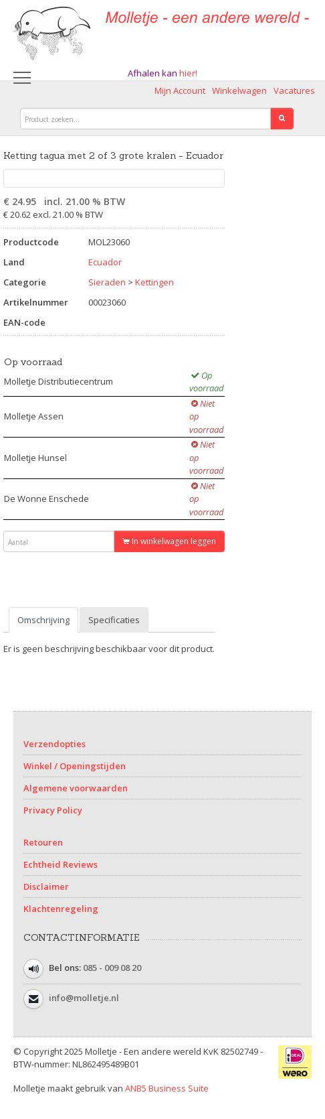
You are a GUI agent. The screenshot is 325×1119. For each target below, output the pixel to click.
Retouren (43, 842)
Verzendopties (54, 744)
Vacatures (294, 90)
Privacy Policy (52, 810)
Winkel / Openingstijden (74, 766)
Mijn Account (179, 90)
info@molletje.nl (84, 998)
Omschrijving (43, 620)
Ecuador (105, 262)
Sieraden (107, 282)
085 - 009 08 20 (112, 968)
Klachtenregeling (60, 909)
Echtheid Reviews (60, 864)
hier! (188, 73)
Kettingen (154, 282)
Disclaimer (46, 886)
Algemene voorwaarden (75, 788)
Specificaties (114, 620)
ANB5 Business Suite (167, 1088)
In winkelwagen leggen (169, 541)
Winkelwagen (239, 90)
